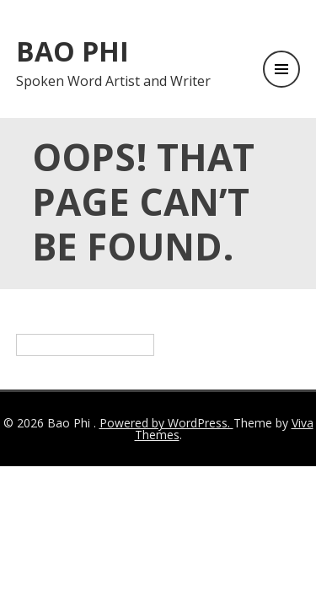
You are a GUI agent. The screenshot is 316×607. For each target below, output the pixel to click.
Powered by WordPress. (166, 423)
